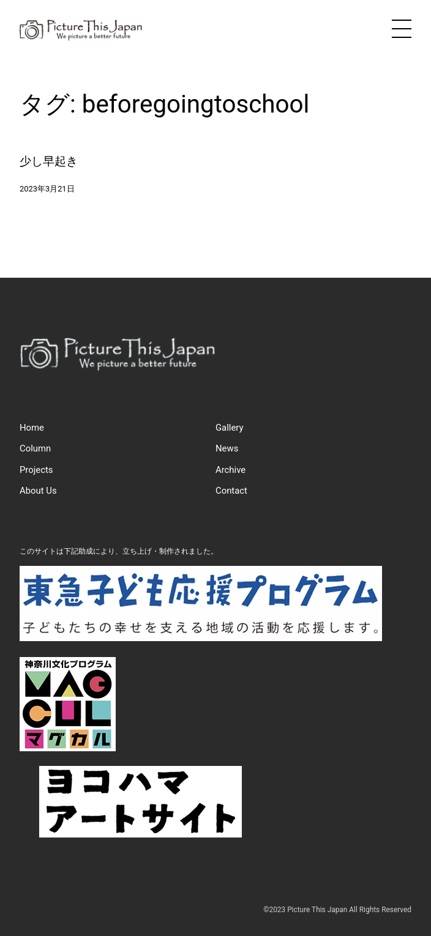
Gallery (230, 427)
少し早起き (49, 161)
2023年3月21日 (47, 188)
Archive (230, 469)
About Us (38, 490)
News (227, 448)
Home (32, 427)
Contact (231, 490)
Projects (36, 469)
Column (35, 448)
